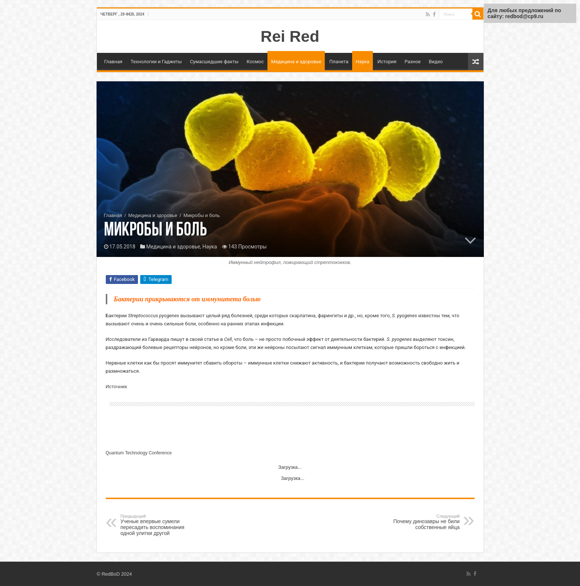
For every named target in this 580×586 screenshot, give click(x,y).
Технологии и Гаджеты (156, 61)
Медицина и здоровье (296, 61)
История (386, 61)
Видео (436, 61)
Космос (255, 61)
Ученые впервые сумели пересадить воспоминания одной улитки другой (158, 525)
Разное (413, 61)
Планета (338, 61)
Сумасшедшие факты (214, 61)
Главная (113, 61)
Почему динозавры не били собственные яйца (422, 522)
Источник (117, 386)
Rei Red (290, 36)
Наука (363, 61)
